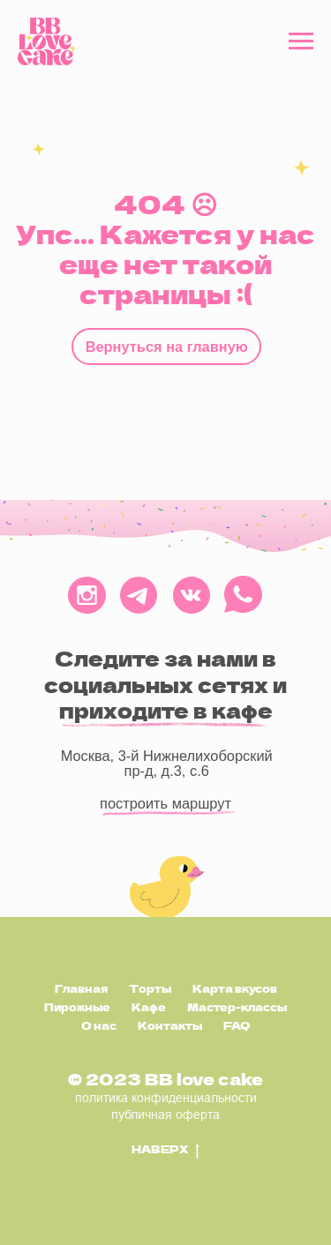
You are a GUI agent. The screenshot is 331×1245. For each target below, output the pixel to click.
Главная (81, 988)
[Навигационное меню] (301, 41)
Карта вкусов (234, 988)
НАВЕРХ (165, 1150)
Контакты (170, 1025)
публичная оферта (165, 1114)
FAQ (237, 1025)
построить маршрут (165, 803)
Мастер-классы (237, 1007)
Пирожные (77, 1007)
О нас (99, 1025)
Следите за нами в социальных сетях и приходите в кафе (165, 684)
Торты (150, 988)
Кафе (149, 1007)
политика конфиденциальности (166, 1098)
